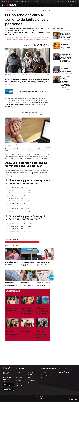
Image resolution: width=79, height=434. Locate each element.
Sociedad (18, 375)
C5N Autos (31, 375)
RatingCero (60, 5)
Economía (12, 10)
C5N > (7, 10)
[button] (48, 44)
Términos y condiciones (48, 375)
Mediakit (43, 372)
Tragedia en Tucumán (42, 1)
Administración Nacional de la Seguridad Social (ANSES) (22, 242)
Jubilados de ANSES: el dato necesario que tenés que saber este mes (27, 39)
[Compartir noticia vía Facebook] (41, 44)
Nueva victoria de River (27, 1)
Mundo (67, 5)
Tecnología (52, 5)
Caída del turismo (71, 1)
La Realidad (21, 5)
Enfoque (31, 5)
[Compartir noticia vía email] (44, 44)
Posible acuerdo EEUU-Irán (57, 1)
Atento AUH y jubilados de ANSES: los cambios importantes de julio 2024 (28, 37)
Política (18, 372)
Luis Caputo (15, 1)
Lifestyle (44, 5)
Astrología (19, 385)
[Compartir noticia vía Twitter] (38, 44)
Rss (42, 377)
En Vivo (75, 5)
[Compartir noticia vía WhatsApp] (35, 44)
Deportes (38, 5)
